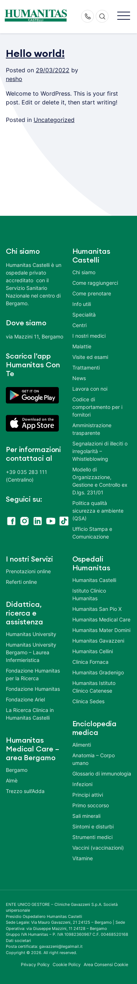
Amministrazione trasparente (91, 429)
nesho (14, 79)
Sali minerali (86, 816)
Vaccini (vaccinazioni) (98, 848)
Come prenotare (91, 293)
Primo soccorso (90, 805)
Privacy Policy (35, 964)
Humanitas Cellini (92, 651)
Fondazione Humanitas (33, 689)
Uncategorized (54, 119)
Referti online (21, 582)
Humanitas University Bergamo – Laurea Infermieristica (31, 652)
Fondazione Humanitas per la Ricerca (33, 674)
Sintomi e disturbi (93, 826)
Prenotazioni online (28, 571)
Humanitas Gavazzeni (98, 641)
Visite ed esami (90, 357)
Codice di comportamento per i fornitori (97, 407)
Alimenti (81, 745)
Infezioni (82, 784)
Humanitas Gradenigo (98, 672)
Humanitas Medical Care (101, 619)
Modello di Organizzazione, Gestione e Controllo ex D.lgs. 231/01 (100, 480)
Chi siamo (83, 272)
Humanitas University (31, 634)
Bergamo (16, 770)
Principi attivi (87, 795)
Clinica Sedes (88, 701)
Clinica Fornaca (90, 662)
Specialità (84, 314)
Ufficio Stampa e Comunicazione (92, 533)
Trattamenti (86, 367)
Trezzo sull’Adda (25, 791)
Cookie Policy (67, 964)
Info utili (81, 304)
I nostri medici (89, 336)
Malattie (81, 346)
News (79, 378)
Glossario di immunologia (101, 773)
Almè (12, 780)
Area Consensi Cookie (106, 964)
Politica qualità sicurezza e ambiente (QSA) (97, 510)
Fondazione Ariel (25, 699)
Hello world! (35, 54)
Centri (79, 325)
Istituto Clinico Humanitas (89, 594)
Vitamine (82, 858)
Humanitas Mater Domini (101, 630)
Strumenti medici (92, 837)
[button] (123, 16)
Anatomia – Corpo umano (93, 759)
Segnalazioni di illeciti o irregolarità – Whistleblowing (100, 451)
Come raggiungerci (95, 283)
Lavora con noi (89, 389)
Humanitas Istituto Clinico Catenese (93, 687)
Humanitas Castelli (94, 580)
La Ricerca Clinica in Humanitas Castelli (30, 714)
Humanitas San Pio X (97, 609)
